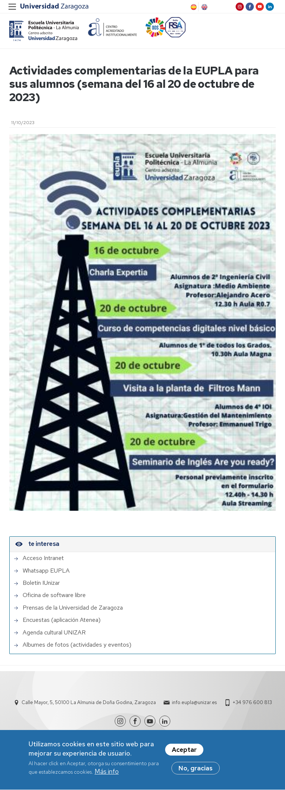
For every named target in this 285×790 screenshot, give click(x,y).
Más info (107, 774)
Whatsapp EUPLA (46, 570)
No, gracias (195, 771)
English (204, 7)
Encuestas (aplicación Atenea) (62, 620)
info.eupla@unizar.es (194, 702)
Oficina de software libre (54, 595)
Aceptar (184, 752)
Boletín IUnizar (41, 583)
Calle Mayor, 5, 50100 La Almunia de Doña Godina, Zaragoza (89, 702)
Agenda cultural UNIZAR (54, 632)
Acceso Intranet (43, 558)
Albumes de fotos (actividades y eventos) (77, 644)
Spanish (193, 7)
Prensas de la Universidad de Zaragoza (73, 607)
